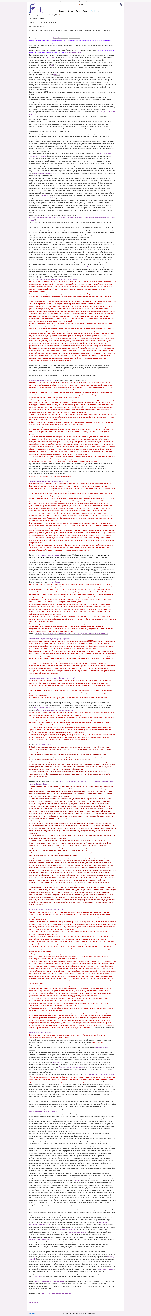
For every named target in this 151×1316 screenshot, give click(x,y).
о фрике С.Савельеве (89, 267)
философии (102, 1222)
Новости (62, 11)
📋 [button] (59, 15)
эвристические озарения (105, 1269)
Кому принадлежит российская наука (49, 1281)
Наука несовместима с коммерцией (47, 555)
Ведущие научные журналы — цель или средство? (55, 710)
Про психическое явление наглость (71, 1067)
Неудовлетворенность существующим (43, 1111)
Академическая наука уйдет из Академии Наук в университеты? (52, 678)
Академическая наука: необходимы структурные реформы (50, 638)
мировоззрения (58, 1062)
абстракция (50, 57)
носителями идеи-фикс (68, 1229)
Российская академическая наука (41, 1032)
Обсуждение (33, 1302)
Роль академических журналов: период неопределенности (57, 279)
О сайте (85, 11)
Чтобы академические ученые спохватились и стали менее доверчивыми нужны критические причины (71, 634)
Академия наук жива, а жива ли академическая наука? (48, 481)
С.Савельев (45, 195)
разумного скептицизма (77, 1232)
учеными (56, 75)
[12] (75, 1180)
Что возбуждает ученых (44, 744)
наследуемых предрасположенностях (42, 1239)
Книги (78, 11)
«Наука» (41, 18)
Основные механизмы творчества (99, 1109)
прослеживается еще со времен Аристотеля (99, 1074)
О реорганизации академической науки (56, 1293)
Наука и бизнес (54, 582)
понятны (38, 1276)
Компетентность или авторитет (45, 173)
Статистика (91, 1313)
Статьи (70, 11)
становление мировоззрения (39, 1224)
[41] (78, 1180)
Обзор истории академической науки (42, 380)
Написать (32, 1313)
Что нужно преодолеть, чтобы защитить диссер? (46, 909)
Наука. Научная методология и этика (66, 38)
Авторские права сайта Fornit (76, 1313)
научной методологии (73, 52)
